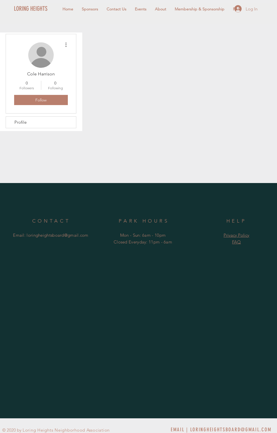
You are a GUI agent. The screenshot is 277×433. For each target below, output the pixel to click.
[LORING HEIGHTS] (40, 9)
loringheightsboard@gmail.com (57, 235)
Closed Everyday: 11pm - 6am (143, 242)
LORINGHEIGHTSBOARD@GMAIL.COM (231, 430)
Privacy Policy (236, 235)
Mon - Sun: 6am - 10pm (143, 235)
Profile (20, 122)
